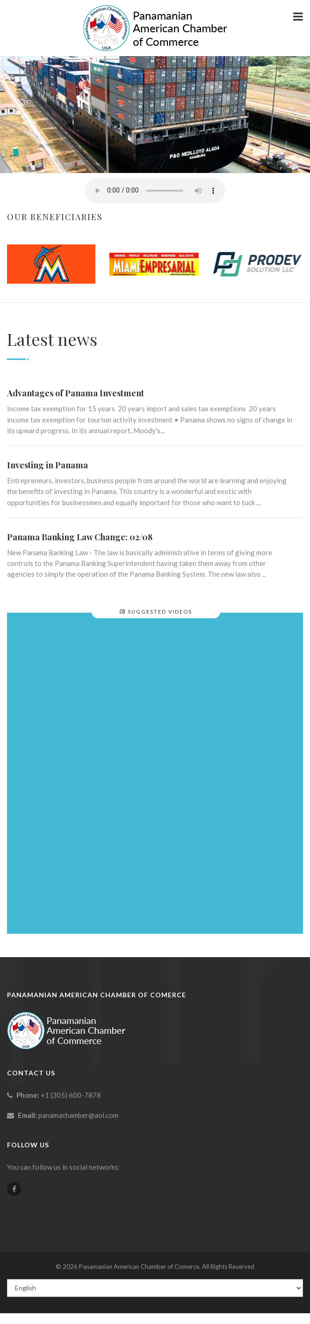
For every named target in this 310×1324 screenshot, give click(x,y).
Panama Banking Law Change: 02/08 (79, 537)
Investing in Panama (47, 465)
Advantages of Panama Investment (75, 393)
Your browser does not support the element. (155, 190)
